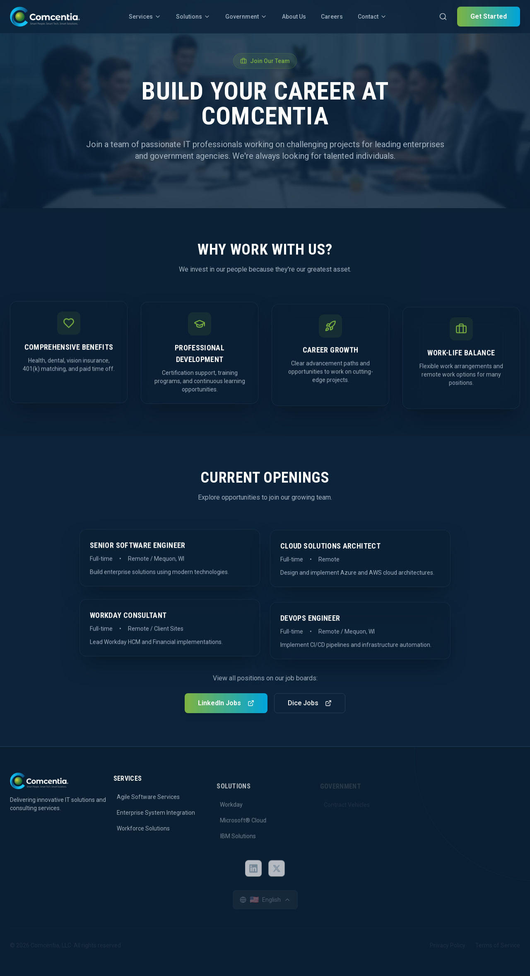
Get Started (488, 16)
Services (145, 16)
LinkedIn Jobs (226, 703)
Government (246, 16)
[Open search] (443, 16)
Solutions (193, 16)
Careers (332, 16)
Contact (372, 16)
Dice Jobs (310, 703)
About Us (294, 16)
